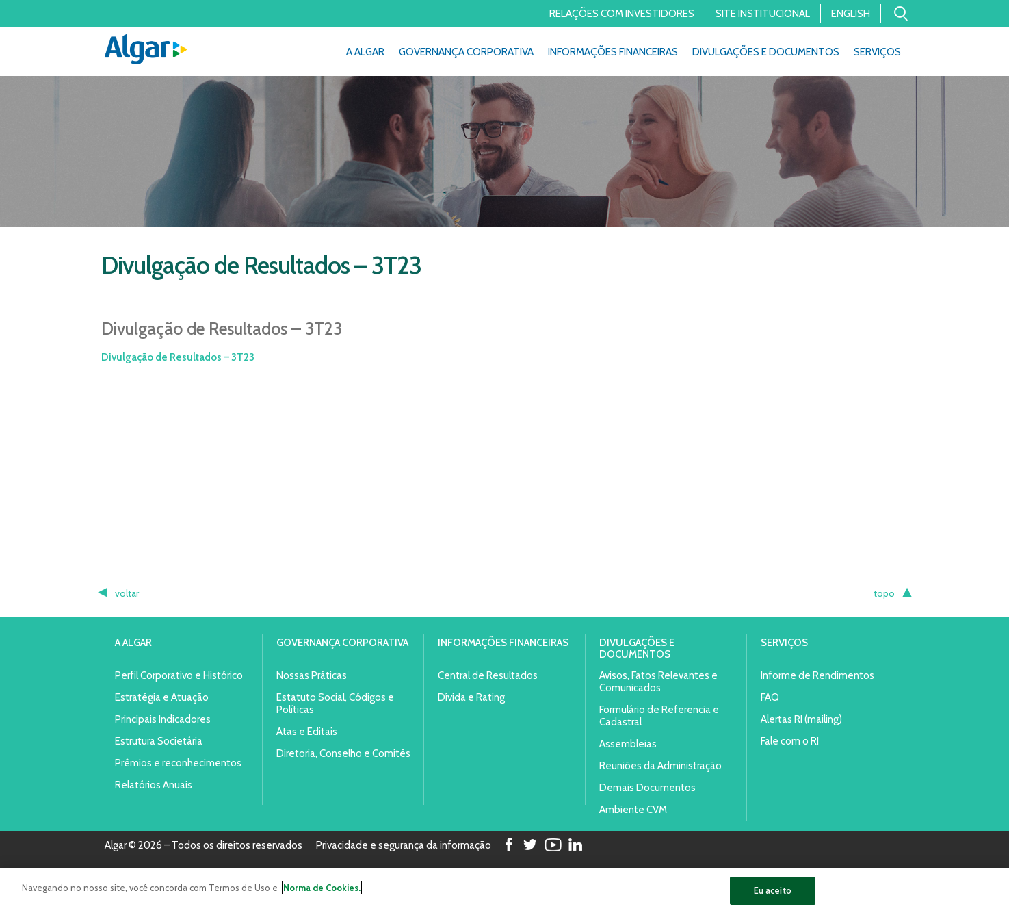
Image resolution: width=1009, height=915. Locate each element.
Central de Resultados (488, 675)
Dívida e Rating (471, 697)
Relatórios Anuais (153, 785)
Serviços (877, 52)
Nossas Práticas (311, 675)
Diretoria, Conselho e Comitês (343, 753)
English (850, 14)
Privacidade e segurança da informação (403, 845)
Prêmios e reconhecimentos (178, 763)
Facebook (507, 846)
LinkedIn (575, 846)
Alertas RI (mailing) (801, 719)
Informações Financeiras (613, 52)
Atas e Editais (306, 731)
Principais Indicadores (163, 719)
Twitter (530, 846)
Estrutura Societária (158, 741)
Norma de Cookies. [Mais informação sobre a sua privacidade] (322, 891)
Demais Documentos (647, 788)
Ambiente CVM (633, 809)
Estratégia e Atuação (162, 697)
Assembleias (628, 744)
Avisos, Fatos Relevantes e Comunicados (658, 681)
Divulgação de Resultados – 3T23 (177, 357)
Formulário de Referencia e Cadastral (659, 716)
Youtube (552, 846)
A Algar (365, 52)
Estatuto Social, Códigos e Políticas (335, 703)
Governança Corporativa (466, 52)
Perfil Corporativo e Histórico (179, 675)
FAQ (770, 697)
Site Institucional (763, 14)
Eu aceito (772, 894)
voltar (127, 593)
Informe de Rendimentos (817, 675)
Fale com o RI (790, 741)
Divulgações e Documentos (765, 52)
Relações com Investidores (621, 14)
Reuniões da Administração (660, 766)
